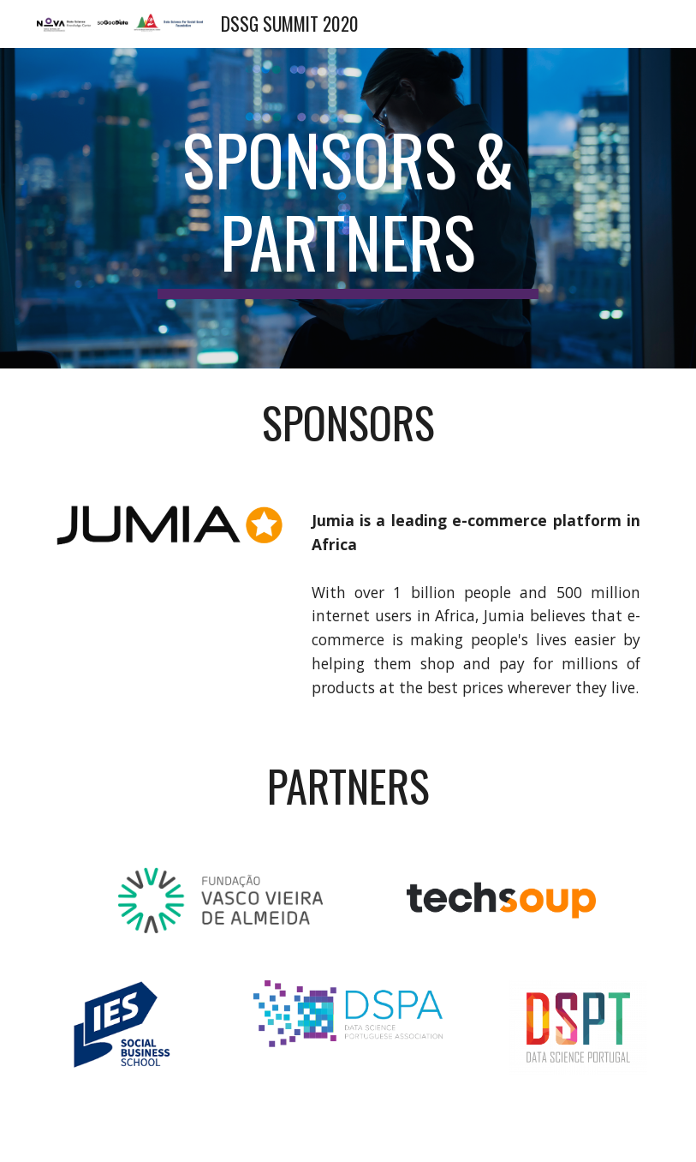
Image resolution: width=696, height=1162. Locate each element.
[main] (347, 208)
